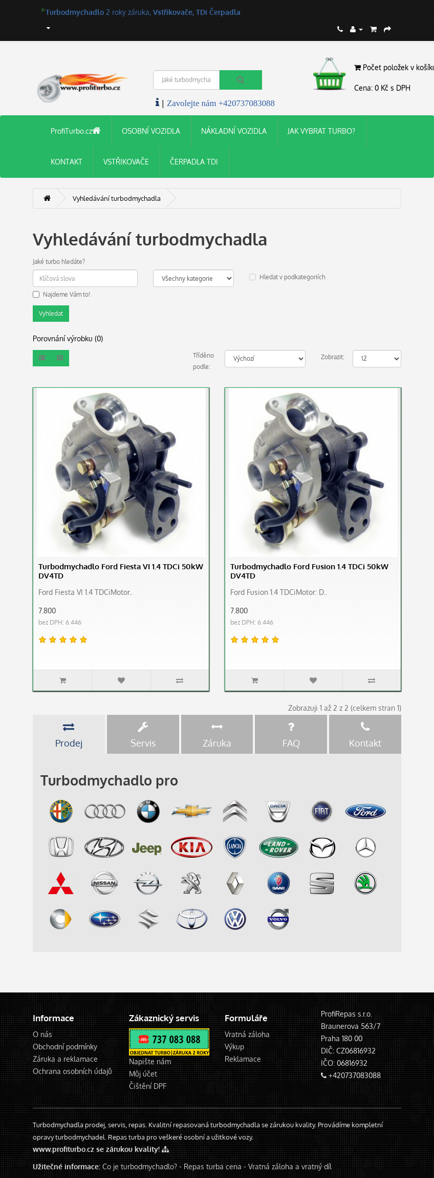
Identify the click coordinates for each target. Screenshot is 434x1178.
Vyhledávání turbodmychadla (117, 198)
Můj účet (143, 1073)
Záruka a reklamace (65, 1059)
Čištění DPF (147, 1086)
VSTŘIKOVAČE (126, 161)
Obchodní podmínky (65, 1046)
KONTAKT (66, 161)
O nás (42, 1034)
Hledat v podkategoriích (287, 277)
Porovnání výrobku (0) (68, 338)
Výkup (234, 1046)
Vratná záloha (247, 1034)
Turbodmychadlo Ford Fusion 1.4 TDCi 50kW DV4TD (309, 571)
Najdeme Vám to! (61, 294)
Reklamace (243, 1059)
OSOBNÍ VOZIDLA (151, 131)
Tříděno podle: (201, 361)
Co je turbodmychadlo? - (142, 1166)
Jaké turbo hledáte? (59, 261)
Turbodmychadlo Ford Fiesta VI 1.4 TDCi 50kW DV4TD (120, 571)
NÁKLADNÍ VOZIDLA (234, 131)
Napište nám (150, 1061)
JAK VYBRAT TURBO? (321, 131)
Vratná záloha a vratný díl (290, 1166)
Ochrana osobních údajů (72, 1071)
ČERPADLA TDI (194, 161)
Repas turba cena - (216, 1166)
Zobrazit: (329, 357)
